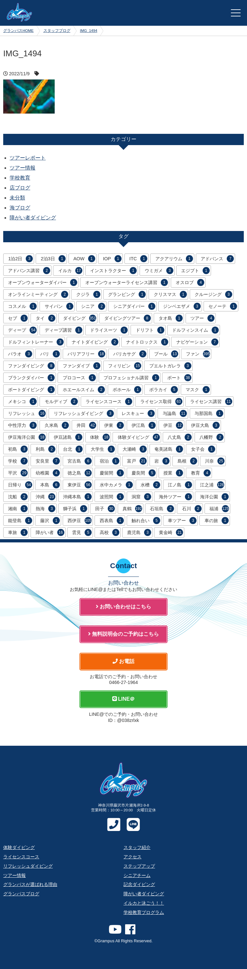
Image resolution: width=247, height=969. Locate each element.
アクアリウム (174, 258)
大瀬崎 (135, 449)
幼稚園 (48, 472)
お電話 (123, 661)
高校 (109, 532)
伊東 (114, 425)
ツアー (202, 318)
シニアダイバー (134, 306)
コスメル (22, 306)
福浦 (219, 508)
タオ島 (171, 318)
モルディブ (61, 401)
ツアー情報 (22, 168)
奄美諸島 (168, 449)
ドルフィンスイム (195, 330)
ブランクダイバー (31, 377)
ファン (198, 353)
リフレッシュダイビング (84, 413)
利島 (45, 449)
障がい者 (50, 532)
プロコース (79, 377)
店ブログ (20, 187)
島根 (187, 461)
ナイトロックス (147, 342)
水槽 (150, 484)
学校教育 (20, 177)
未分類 (17, 197)
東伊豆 (80, 484)
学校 (18, 461)
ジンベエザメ (182, 306)
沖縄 (45, 496)
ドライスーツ (109, 330)
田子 (105, 508)
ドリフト (150, 330)
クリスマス (170, 294)
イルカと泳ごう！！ (144, 903)
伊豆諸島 (68, 437)
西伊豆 (80, 520)
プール (166, 353)
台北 (73, 449)
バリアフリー (86, 353)
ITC (138, 258)
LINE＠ (123, 699)
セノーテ (222, 306)
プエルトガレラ (170, 365)
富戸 (137, 461)
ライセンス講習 (211, 401)
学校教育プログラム (144, 912)
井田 (86, 425)
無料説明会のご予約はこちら (123, 634)
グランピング (127, 294)
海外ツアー (175, 496)
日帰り (20, 484)
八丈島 (180, 437)
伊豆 (173, 425)
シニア (93, 306)
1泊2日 (20, 258)
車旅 (18, 532)
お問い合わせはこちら (123, 606)
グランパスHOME (18, 30)
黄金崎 (171, 532)
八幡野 (211, 437)
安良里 (48, 461)
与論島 (175, 413)
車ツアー (182, 520)
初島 (18, 449)
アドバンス (217, 258)
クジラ (88, 294)
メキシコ (22, 401)
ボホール (127, 389)
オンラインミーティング (38, 294)
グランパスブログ (21, 893)
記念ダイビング (139, 884)
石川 (192, 508)
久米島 (57, 425)
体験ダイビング (139, 437)
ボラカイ (163, 389)
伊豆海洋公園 (27, 437)
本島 (50, 484)
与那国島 (209, 413)
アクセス (133, 856)
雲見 (82, 532)
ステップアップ (139, 866)
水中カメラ (116, 484)
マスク (198, 389)
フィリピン (124, 365)
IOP (112, 258)
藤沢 (50, 520)
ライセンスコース (109, 401)
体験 (100, 437)
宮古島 (80, 461)
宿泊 (109, 461)
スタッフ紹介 (137, 847)
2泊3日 (53, 258)
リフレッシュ (27, 413)
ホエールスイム (84, 389)
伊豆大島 (205, 425)
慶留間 (112, 472)
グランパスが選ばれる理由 (30, 884)
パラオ (20, 353)
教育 (201, 472)
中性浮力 (22, 425)
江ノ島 (180, 484)
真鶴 (132, 508)
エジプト (195, 270)
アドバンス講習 (29, 270)
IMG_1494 (88, 30)
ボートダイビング (31, 389)
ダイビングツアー (127, 318)
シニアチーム (137, 875)
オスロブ (190, 282)
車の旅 (217, 520)
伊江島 (144, 425)
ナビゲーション (197, 342)
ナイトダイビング (95, 342)
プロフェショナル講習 (131, 377)
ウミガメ (159, 270)
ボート (179, 377)
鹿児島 (139, 532)
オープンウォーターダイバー (42, 282)
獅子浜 (75, 508)
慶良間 (144, 472)
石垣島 (162, 508)
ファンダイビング (31, 365)
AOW (84, 258)
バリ (50, 353)
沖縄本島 (77, 496)
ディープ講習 (63, 330)
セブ (18, 318)
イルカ (70, 270)
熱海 (45, 508)
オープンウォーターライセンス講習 (126, 282)
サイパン (59, 306)
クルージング (213, 294)
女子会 (203, 449)
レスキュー (138, 413)
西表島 (112, 520)
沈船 (18, 496)
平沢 (18, 472)
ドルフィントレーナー (36, 342)
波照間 (112, 496)
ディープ (22, 330)
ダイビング (79, 318)
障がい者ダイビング (33, 217)
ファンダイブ (81, 365)
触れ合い (146, 520)
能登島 (20, 520)
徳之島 (80, 472)
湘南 (18, 508)
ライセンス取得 (161, 401)
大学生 (103, 449)
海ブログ (20, 207)
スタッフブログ (56, 30)
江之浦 (212, 484)
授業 (173, 472)
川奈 (214, 461)
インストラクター (113, 270)
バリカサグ (129, 353)
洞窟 (141, 496)
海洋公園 (214, 496)
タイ (45, 318)
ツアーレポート (28, 158)
